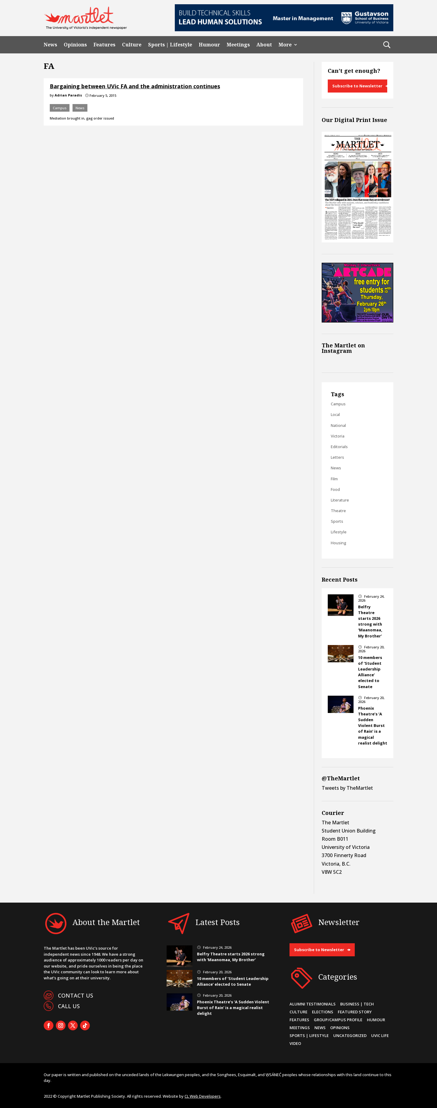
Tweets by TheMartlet (347, 788)
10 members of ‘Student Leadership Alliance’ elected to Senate (370, 672)
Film (334, 478)
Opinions (75, 45)
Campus (59, 108)
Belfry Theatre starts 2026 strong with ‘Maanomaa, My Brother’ (370, 621)
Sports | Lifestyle (170, 45)
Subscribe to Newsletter (357, 86)
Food (335, 489)
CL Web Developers (203, 1096)
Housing (338, 543)
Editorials (339, 446)
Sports (337, 521)
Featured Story (355, 1012)
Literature (340, 500)
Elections (322, 1012)
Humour (209, 45)
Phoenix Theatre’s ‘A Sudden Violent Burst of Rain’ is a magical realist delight (372, 725)
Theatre (338, 510)
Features (104, 45)
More (285, 45)
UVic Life (380, 1035)
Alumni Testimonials (313, 1004)
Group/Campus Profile (338, 1019)
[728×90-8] (284, 29)
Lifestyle (339, 532)
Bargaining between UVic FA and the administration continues (135, 86)
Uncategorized (350, 1035)
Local (335, 414)
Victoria (337, 436)
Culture (131, 45)
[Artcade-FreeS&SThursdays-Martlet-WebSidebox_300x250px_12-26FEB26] (357, 320)
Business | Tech (357, 1004)
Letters (337, 457)
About (264, 45)
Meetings (238, 45)
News (50, 45)
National (338, 425)
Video (295, 1043)
